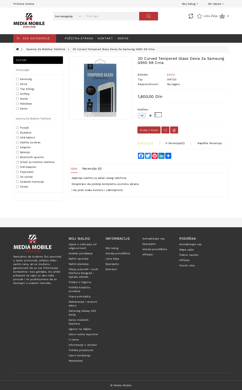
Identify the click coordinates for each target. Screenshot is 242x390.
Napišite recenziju (209, 143)
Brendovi (111, 269)
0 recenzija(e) (175, 143)
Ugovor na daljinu (80, 328)
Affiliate (147, 254)
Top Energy (25, 89)
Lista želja (112, 258)
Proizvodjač (22, 70)
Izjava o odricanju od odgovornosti (82, 246)
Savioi (21, 108)
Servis (123, 38)
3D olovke (24, 176)
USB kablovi (25, 137)
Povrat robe (187, 265)
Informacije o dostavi (83, 344)
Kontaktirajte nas (153, 238)
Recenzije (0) (92, 168)
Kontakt (105, 38)
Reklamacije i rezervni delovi (83, 303)
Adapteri (23, 147)
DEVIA (171, 74)
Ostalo (22, 186)
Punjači (22, 127)
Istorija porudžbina (117, 253)
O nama (74, 339)
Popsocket (25, 172)
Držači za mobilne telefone (35, 162)
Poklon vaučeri (189, 254)
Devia (21, 84)
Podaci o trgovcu (80, 282)
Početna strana (23, 3)
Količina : (143, 109)
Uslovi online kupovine (83, 334)
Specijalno (112, 263)
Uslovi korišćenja (79, 355)
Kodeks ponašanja (81, 253)
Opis (74, 168)
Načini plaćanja (79, 263)
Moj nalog (112, 248)
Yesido (22, 98)
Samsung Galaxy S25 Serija (82, 312)
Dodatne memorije (30, 181)
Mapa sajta (186, 249)
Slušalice (24, 132)
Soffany (23, 93)
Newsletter (76, 360)
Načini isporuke (79, 258)
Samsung (24, 79)
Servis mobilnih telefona (79, 321)
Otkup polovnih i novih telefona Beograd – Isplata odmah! (83, 273)
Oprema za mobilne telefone (45, 49)
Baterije (23, 152)
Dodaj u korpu (149, 130)
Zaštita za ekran (28, 142)
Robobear (24, 103)
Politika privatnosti (81, 350)
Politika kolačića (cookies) (79, 289)
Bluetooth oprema (29, 157)
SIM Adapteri (26, 167)
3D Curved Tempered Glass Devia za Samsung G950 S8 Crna (113, 49)
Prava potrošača (80, 296)
